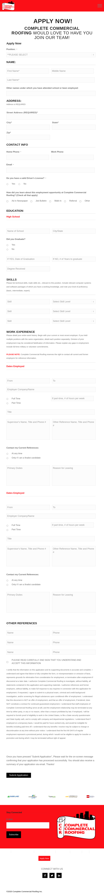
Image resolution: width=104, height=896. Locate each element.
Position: (11, 49)
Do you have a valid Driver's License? (26, 178)
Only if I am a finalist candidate (26, 458)
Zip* (9, 132)
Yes (13, 184)
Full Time (16, 398)
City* (9, 122)
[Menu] (98, 6)
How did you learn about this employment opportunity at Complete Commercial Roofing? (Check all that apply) (46, 194)
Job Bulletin (41, 201)
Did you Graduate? (15, 239)
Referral (73, 201)
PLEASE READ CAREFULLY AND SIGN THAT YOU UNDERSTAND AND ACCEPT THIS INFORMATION (46, 661)
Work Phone (57, 152)
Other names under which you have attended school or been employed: (42, 88)
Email (10, 164)
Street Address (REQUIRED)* (22, 112)
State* (55, 122)
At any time (17, 453)
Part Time (16, 403)
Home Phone (13, 152)
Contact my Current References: (22, 448)
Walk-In (57, 201)
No (25, 184)
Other (87, 201)
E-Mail (10, 819)
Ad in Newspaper (20, 201)
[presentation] (25, 748)
